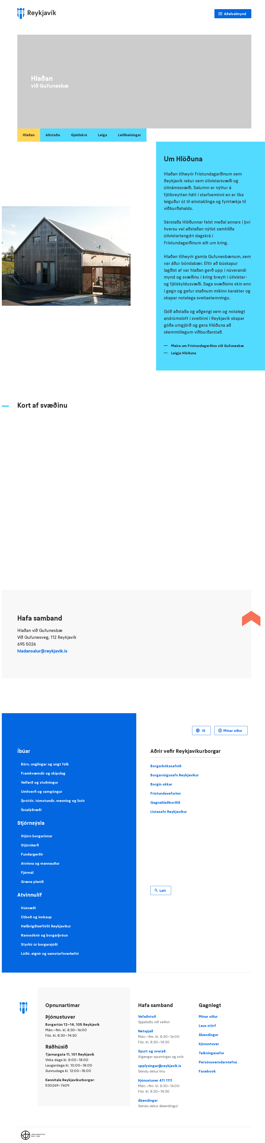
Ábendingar (164, 1103)
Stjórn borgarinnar (36, 836)
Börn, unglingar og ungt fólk (45, 764)
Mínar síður (232, 730)
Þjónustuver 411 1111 (164, 1086)
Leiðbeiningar (129, 135)
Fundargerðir (32, 854)
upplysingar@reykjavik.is (164, 1068)
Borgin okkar (161, 784)
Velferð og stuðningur (39, 782)
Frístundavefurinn (165, 793)
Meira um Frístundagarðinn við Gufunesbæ (207, 345)
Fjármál (27, 872)
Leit (163, 890)
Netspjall (164, 1037)
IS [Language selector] (203, 730)
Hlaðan (29, 135)
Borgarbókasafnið (165, 766)
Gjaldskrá (79, 135)
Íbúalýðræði (31, 809)
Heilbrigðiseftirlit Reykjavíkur (46, 926)
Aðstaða (53, 135)
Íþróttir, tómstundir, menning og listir (53, 800)
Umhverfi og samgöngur (41, 791)
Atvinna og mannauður (40, 863)
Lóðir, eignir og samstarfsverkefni (50, 953)
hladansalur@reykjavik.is (42, 651)
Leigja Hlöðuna (183, 353)
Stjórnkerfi (30, 845)
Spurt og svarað (164, 1054)
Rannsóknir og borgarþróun (44, 935)
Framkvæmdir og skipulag (43, 773)
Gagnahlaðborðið (165, 802)
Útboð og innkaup (36, 917)
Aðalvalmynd (235, 13)
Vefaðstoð (164, 1019)
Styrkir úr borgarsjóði (39, 944)
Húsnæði (28, 908)
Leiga (102, 135)
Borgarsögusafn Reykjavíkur (174, 775)
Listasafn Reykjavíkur (168, 811)
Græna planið (32, 881)
